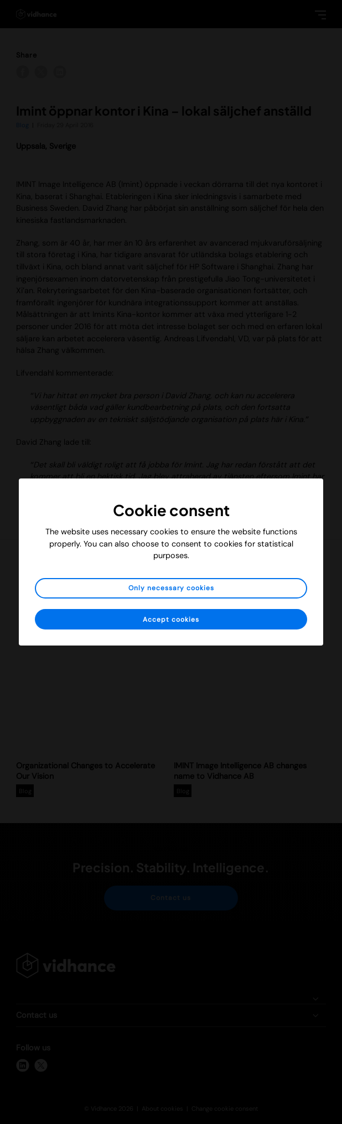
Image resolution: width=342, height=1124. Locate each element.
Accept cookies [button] (171, 619)
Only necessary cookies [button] (171, 588)
